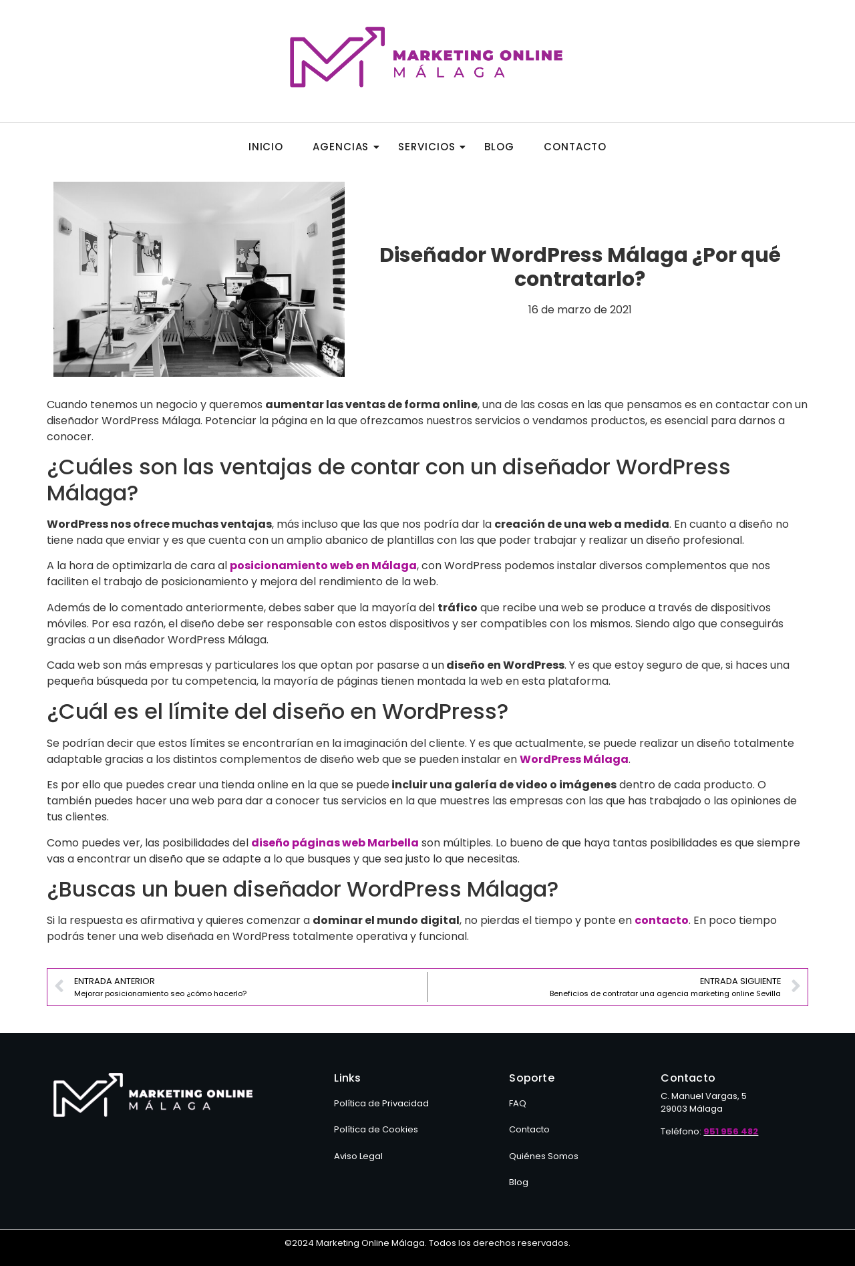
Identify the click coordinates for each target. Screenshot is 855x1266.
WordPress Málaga (574, 759)
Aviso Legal (358, 1156)
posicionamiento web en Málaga (323, 565)
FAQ (517, 1103)
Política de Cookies (376, 1129)
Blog (499, 147)
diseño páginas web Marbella (335, 842)
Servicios (430, 147)
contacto (662, 920)
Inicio (265, 147)
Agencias (345, 147)
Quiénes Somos (543, 1156)
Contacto (575, 147)
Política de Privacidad (381, 1103)
